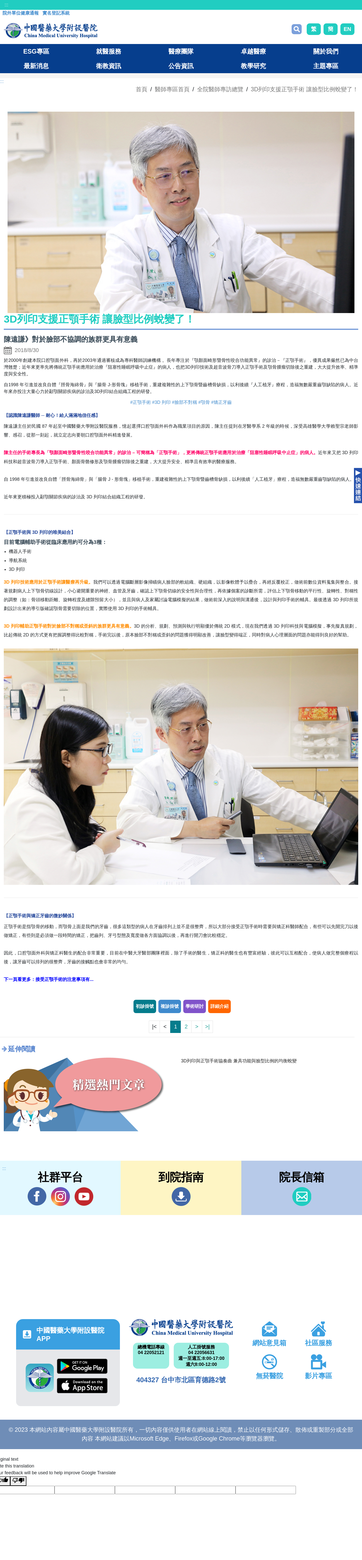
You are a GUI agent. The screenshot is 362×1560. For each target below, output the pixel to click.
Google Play (82, 1366)
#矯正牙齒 (221, 402)
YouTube (83, 1196)
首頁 (141, 89)
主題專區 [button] (325, 65)
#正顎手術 (140, 402)
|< (154, 1026)
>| (207, 1026)
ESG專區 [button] (36, 51)
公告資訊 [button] (181, 65)
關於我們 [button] (325, 51)
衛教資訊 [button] (108, 65)
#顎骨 (204, 402)
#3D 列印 (161, 402)
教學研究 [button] (253, 65)
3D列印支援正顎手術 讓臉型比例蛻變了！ (304, 89)
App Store (82, 1385)
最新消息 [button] (36, 65)
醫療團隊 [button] (181, 51)
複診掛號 (170, 1006)
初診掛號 (145, 1006)
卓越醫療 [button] (253, 51)
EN (347, 29)
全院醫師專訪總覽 (220, 89)
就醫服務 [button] (108, 51)
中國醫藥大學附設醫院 (181, 1327)
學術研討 (195, 1006)
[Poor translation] (18, 1481)
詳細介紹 (219, 1006)
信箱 (301, 1196)
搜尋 (297, 29)
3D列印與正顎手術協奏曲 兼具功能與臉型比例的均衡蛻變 (239, 1060)
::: (6, 4)
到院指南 (181, 1196)
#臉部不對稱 (184, 402)
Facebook (37, 1196)
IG (60, 1196)
